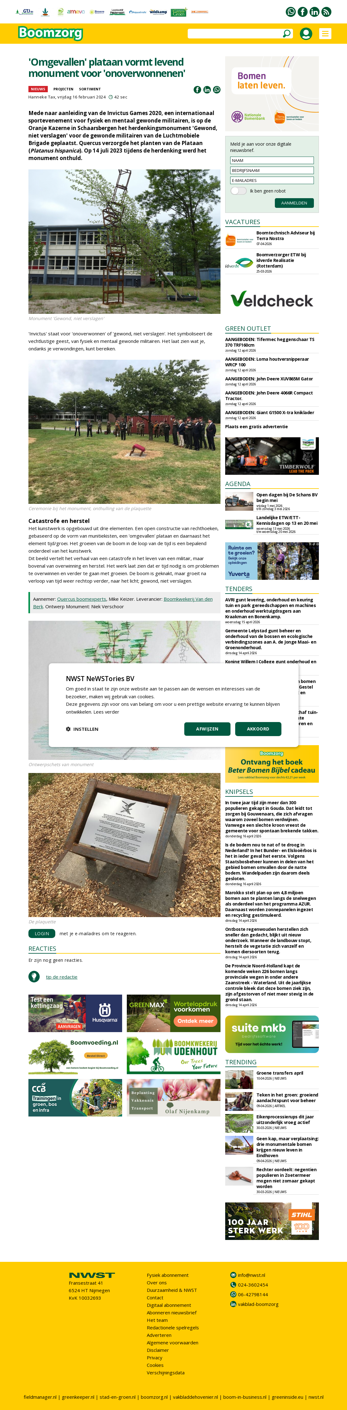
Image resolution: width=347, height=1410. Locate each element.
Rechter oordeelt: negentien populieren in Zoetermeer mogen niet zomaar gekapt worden (286, 1178)
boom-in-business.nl (244, 1397)
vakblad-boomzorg (258, 1304)
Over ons (157, 1282)
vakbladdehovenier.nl (195, 1397)
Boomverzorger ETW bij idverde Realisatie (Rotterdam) (281, 260)
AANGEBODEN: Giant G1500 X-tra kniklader (269, 412)
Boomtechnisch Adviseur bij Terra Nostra (285, 235)
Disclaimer (158, 1350)
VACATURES (242, 222)
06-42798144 (253, 1294)
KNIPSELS (239, 791)
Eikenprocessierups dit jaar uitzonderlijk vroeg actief (285, 1119)
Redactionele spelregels (173, 1327)
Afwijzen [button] (207, 729)
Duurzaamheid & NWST (172, 1290)
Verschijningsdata (166, 1372)
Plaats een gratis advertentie (256, 426)
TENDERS (238, 589)
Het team (157, 1320)
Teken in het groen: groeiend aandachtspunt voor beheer (287, 1097)
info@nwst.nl (251, 1275)
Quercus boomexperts (81, 599)
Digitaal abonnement (169, 1305)
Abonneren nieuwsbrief (171, 1312)
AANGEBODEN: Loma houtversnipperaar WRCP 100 (267, 362)
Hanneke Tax (42, 97)
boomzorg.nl (154, 1397)
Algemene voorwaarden (172, 1342)
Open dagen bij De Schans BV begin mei (287, 497)
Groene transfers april (279, 1073)
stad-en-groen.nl (118, 1397)
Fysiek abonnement (168, 1275)
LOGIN (42, 933)
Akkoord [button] (258, 729)
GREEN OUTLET (248, 328)
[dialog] (174, 705)
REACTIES (42, 948)
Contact (155, 1297)
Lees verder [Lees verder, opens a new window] (106, 712)
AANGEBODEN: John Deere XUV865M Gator (269, 379)
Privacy (154, 1357)
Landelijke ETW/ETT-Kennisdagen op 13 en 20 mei (287, 520)
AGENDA (237, 483)
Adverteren (159, 1335)
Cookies (155, 1365)
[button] (82, 728)
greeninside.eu (287, 1397)
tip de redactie (61, 977)
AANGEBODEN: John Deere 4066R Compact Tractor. (269, 395)
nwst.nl (316, 1397)
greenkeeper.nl (78, 1397)
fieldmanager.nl (40, 1397)
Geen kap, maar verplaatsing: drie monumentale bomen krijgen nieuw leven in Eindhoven (287, 1147)
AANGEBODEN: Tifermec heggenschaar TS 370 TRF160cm (270, 342)
